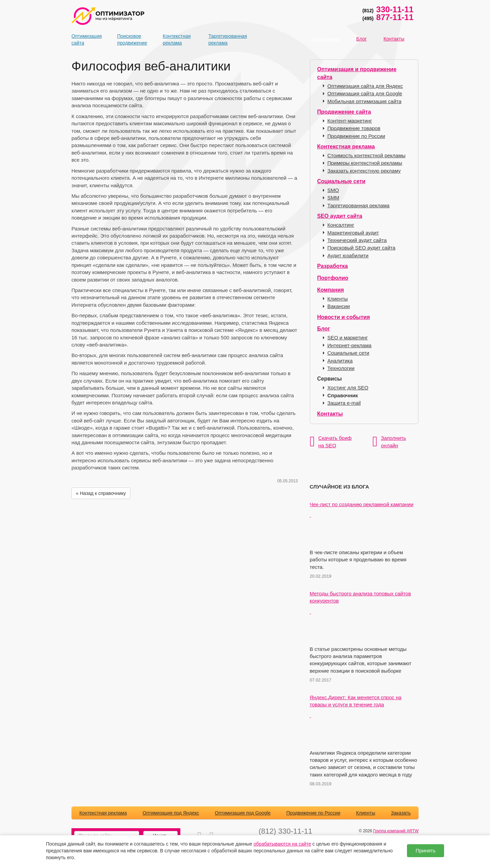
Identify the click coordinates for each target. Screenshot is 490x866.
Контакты (394, 39)
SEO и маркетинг (347, 337)
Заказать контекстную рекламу (364, 171)
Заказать (401, 813)
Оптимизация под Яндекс (171, 813)
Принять (425, 850)
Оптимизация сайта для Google (364, 93)
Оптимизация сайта (83, 39)
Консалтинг (340, 225)
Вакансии (338, 306)
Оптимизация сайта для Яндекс (365, 86)
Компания (330, 290)
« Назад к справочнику (101, 493)
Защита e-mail (344, 403)
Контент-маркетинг (349, 121)
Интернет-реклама (349, 345)
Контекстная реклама (174, 39)
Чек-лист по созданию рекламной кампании (361, 504)
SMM (333, 198)
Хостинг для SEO (347, 387)
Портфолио (325, 39)
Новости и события (343, 317)
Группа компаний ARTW (396, 831)
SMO (333, 190)
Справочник (342, 395)
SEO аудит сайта (339, 216)
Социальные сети (341, 181)
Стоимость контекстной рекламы (366, 155)
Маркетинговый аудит (353, 233)
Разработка (332, 266)
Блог (361, 39)
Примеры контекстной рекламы (364, 163)
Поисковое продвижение (129, 39)
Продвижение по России (356, 136)
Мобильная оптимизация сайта (364, 101)
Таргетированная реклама (220, 39)
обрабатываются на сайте (282, 844)
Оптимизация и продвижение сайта (356, 73)
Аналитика (340, 361)
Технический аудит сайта (357, 240)
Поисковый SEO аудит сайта (361, 248)
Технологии (341, 368)
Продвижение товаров (353, 128)
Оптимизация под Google (243, 813)
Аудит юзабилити (348, 255)
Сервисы (329, 379)
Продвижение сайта (344, 112)
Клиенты (337, 299)
